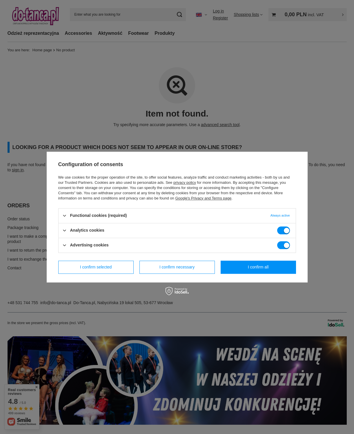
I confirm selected (96, 267)
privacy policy (184, 182)
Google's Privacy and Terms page (203, 198)
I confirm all (258, 267)
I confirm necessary (177, 267)
